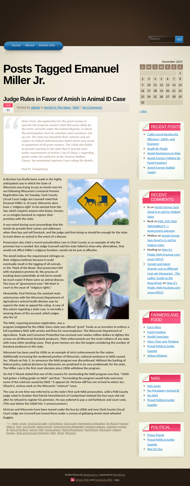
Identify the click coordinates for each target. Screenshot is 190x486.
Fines (19, 426)
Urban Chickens (157, 355)
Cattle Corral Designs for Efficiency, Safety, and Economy (162, 138)
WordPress (119, 474)
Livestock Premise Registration (68, 426)
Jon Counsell (29, 426)
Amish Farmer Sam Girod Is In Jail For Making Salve (163, 211)
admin (35, 107)
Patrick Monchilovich (72, 429)
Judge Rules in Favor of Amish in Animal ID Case (64, 99)
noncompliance (53, 429)
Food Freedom (156, 332)
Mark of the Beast (19, 429)
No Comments (92, 107)
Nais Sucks (154, 386)
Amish (15, 423)
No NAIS (152, 395)
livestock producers (95, 426)
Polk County (105, 429)
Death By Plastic (157, 148)
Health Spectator (158, 336)
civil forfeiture (55, 423)
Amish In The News (57, 107)
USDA (53, 433)
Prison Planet (155, 435)
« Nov (143, 111)
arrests (23, 423)
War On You (154, 449)
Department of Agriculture (91, 423)
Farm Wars (154, 327)
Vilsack (60, 433)
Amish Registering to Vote (163, 153)
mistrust (33, 429)
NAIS (76, 107)
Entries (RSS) (82, 479)
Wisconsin (70, 433)
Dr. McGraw (112, 423)
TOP (117, 480)
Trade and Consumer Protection (32, 433)
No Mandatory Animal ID (163, 390)
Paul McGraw (91, 429)
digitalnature (90, 474)
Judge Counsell (44, 426)
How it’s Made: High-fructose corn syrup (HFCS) (163, 254)
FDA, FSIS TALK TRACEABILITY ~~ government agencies (162, 225)
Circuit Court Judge (37, 423)
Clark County (70, 423)
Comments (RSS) (104, 479)
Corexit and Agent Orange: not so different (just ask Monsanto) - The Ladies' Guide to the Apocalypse (163, 273)
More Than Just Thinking (163, 341)
